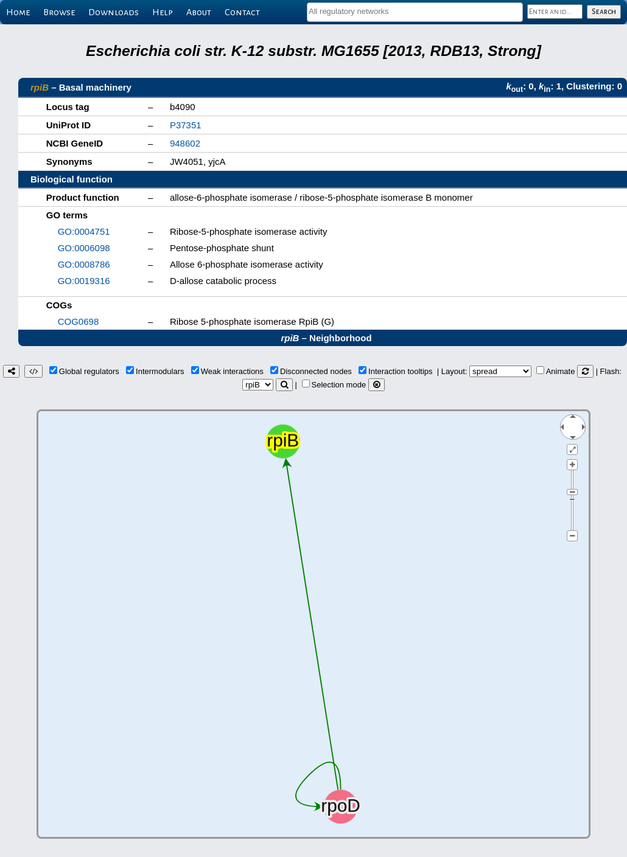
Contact (242, 12)
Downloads (113, 12)
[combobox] (415, 12)
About (198, 12)
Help (162, 12)
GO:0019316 (84, 281)
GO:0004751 (84, 231)
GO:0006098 (84, 248)
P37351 (185, 125)
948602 (185, 143)
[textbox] (414, 11)
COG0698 (78, 321)
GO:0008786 (84, 264)
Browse (59, 12)
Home (18, 12)
